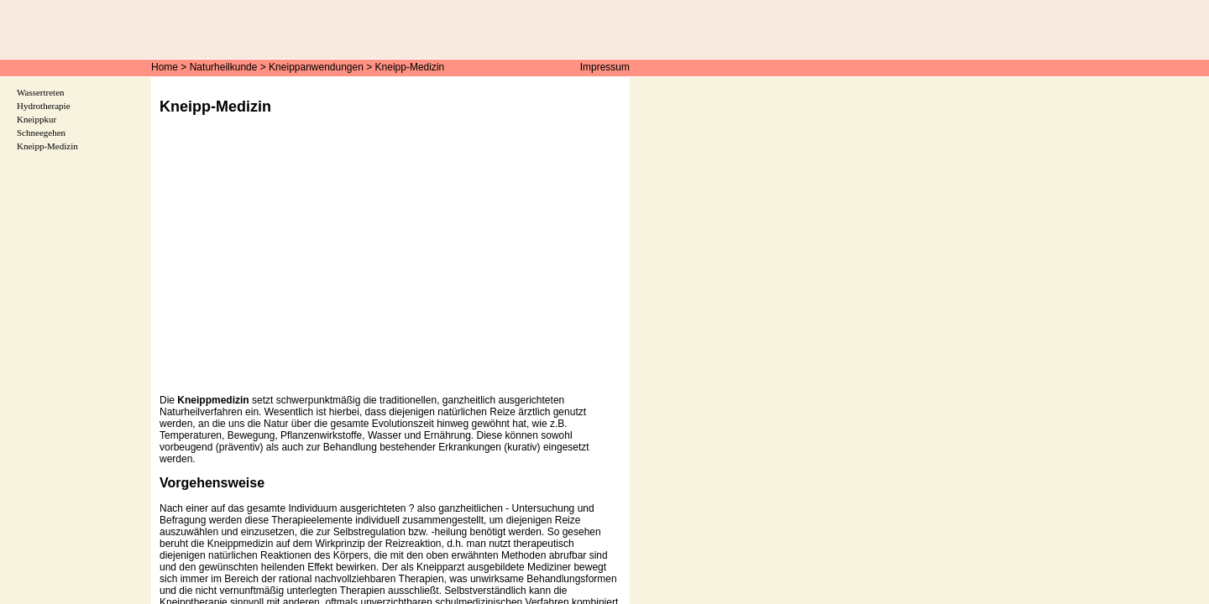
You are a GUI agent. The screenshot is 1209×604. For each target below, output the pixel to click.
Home (164, 67)
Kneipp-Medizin (410, 67)
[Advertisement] (390, 266)
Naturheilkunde (224, 67)
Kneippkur (36, 119)
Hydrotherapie (44, 106)
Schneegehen (41, 133)
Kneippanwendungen (316, 67)
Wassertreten (41, 92)
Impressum (605, 67)
